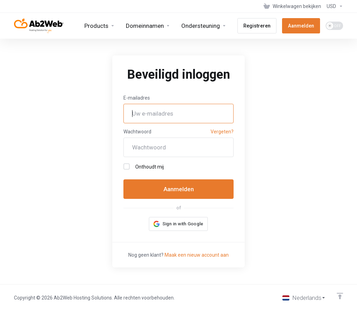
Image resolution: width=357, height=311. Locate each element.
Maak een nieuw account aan (197, 255)
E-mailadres (136, 98)
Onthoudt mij (143, 166)
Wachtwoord (137, 131)
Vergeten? (222, 131)
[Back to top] (340, 296)
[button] (178, 224)
